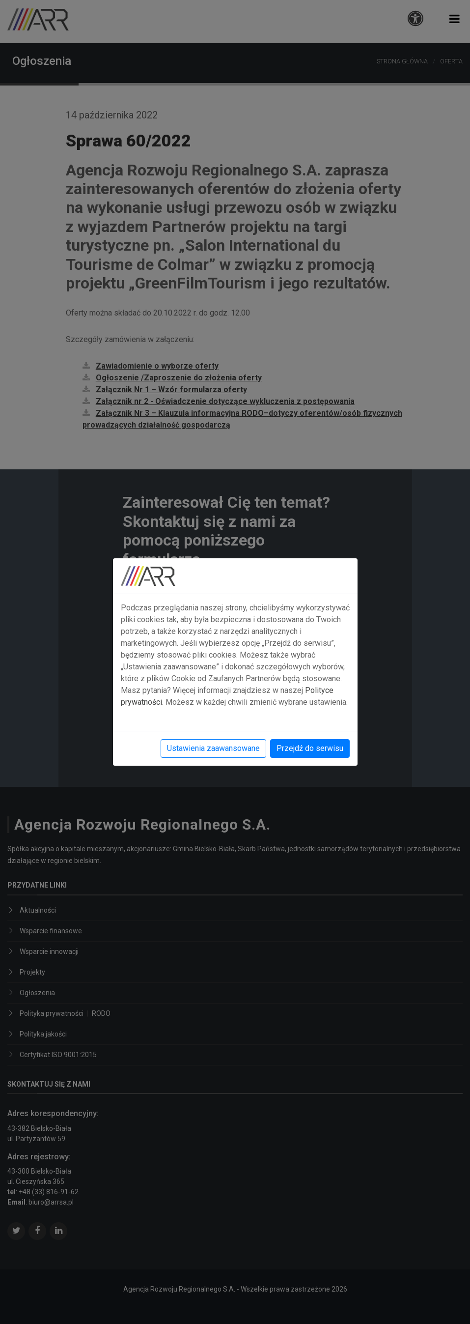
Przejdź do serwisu (309, 748)
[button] (454, 19)
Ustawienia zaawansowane (213, 748)
